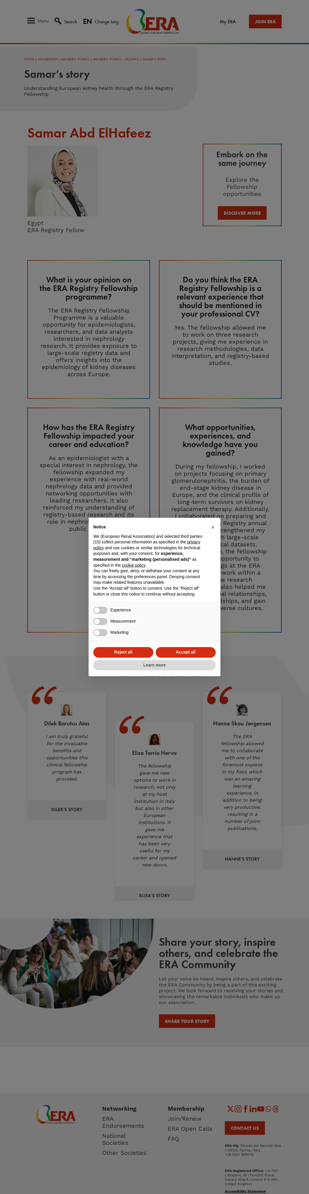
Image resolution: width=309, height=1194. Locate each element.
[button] (212, 527)
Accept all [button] (185, 652)
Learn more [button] (154, 665)
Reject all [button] (123, 652)
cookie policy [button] (133, 565)
